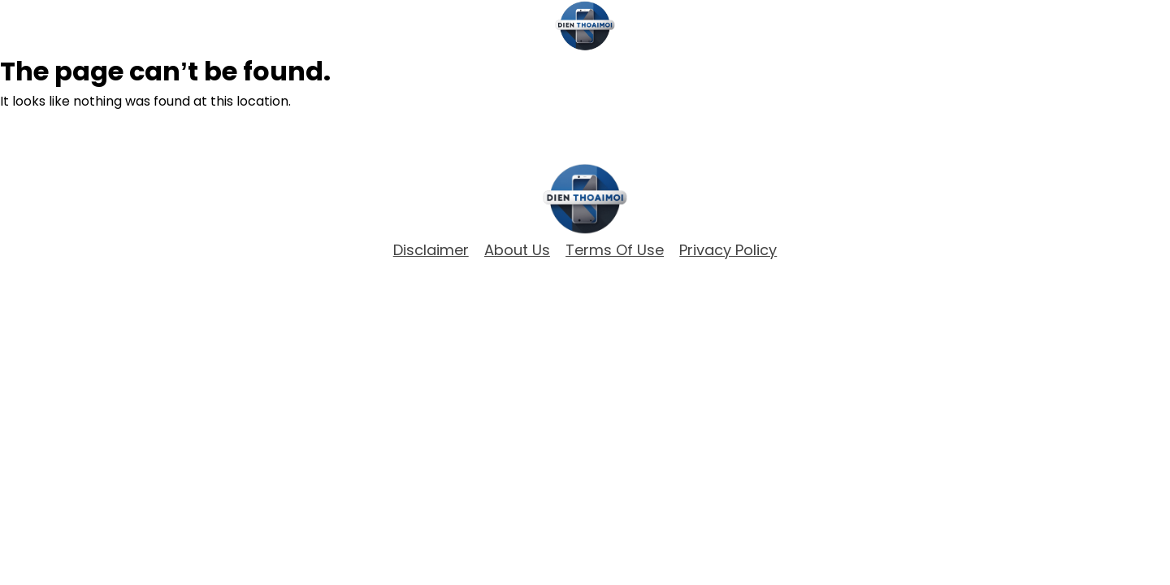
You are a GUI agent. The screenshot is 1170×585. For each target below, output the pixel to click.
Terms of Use (615, 250)
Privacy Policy (728, 250)
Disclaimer (431, 250)
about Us (517, 250)
